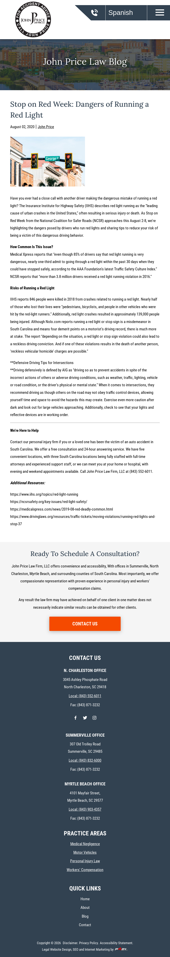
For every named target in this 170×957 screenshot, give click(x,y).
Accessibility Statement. (116, 943)
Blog (85, 916)
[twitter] (85, 719)
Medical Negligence (85, 844)
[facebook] (75, 719)
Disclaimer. (70, 943)
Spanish (120, 12)
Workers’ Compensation (85, 869)
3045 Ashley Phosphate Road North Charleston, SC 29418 (85, 683)
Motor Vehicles (85, 852)
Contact (85, 925)
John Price (46, 126)
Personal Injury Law (85, 861)
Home (85, 899)
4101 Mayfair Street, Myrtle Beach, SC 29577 (85, 797)
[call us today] (100, 14)
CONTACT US (84, 624)
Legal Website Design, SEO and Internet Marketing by (85, 949)
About (85, 907)
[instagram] (94, 719)
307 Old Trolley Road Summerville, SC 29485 (85, 748)
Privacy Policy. (89, 943)
